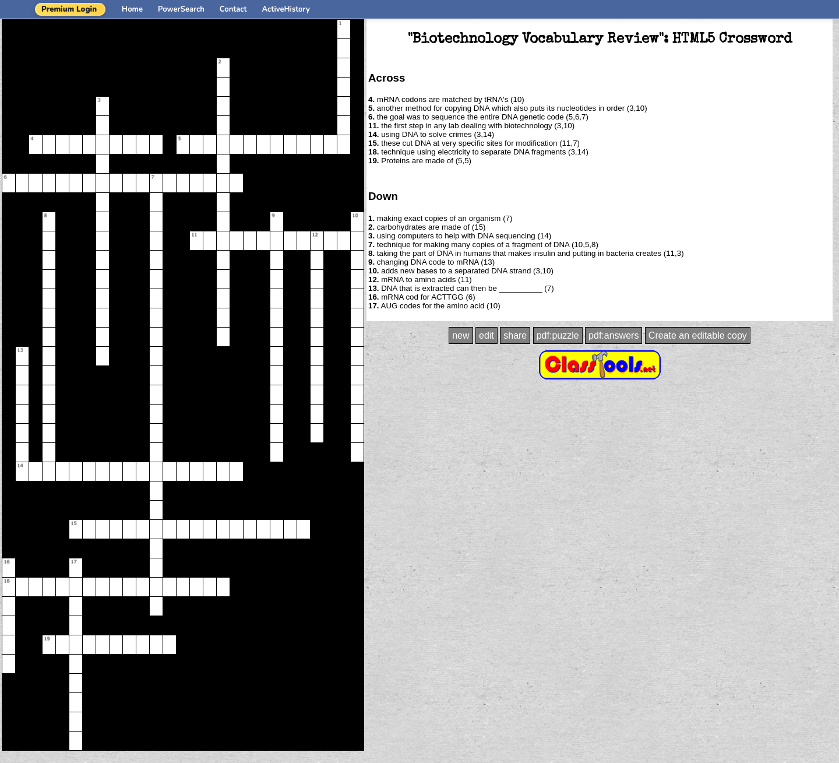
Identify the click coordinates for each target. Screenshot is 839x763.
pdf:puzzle (558, 335)
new (460, 335)
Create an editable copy (697, 335)
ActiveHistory (286, 9)
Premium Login (69, 9)
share (515, 335)
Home (132, 9)
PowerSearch (181, 9)
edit (486, 335)
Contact (233, 9)
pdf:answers (613, 335)
